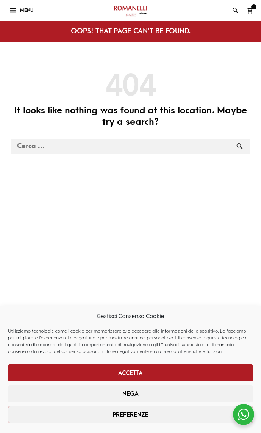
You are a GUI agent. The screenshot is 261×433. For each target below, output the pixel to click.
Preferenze (130, 414)
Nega (130, 394)
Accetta (130, 373)
